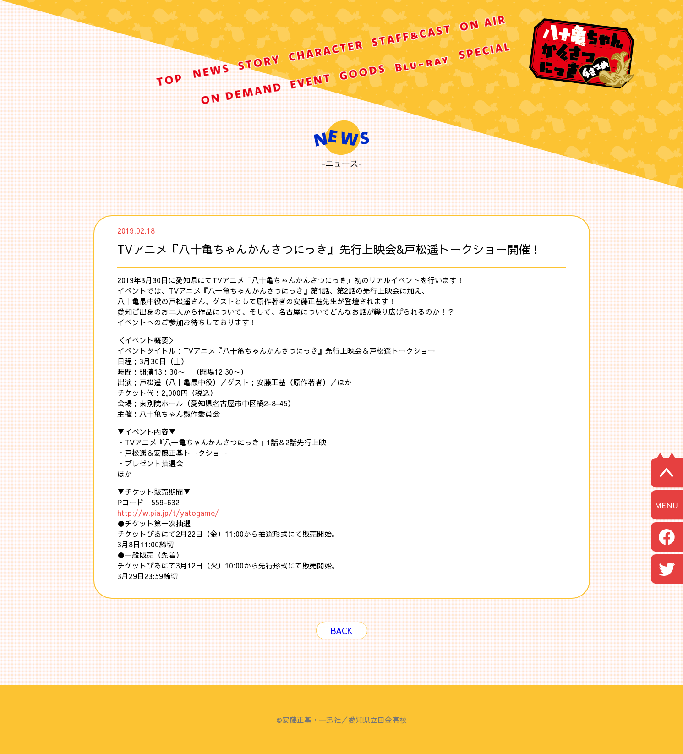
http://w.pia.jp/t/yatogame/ (168, 513)
